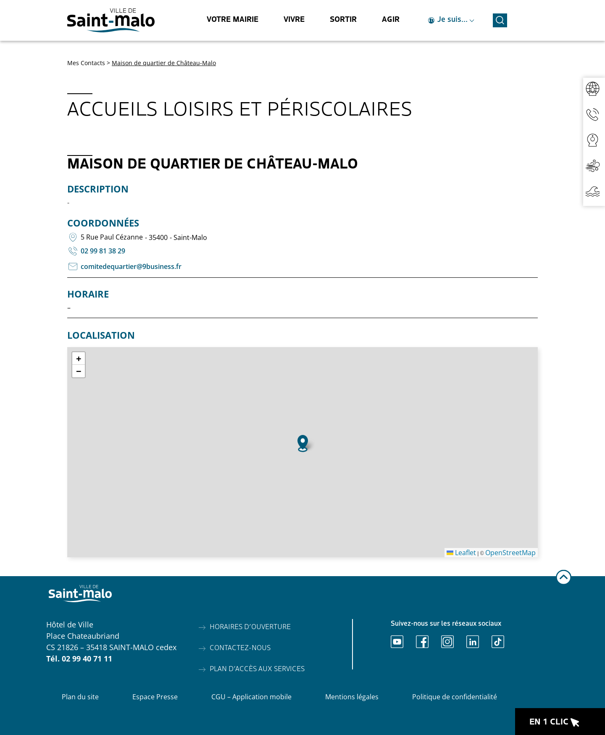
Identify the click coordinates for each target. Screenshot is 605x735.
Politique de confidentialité (454, 697)
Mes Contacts (86, 63)
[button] (302, 443)
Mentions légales (352, 697)
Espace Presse (155, 697)
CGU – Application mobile (251, 697)
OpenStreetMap (510, 552)
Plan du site (80, 697)
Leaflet (461, 552)
